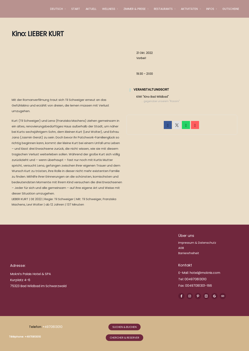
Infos (210, 9)
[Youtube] (206, 296)
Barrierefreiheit (188, 253)
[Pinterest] (198, 296)
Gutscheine (230, 9)
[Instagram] (190, 296)
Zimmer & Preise (134, 9)
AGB (181, 248)
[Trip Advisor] (223, 296)
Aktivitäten (189, 9)
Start (75, 9)
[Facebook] (181, 296)
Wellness (108, 9)
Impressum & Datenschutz (197, 243)
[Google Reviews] (214, 296)
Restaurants (163, 9)
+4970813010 (53, 326)
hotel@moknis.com (205, 272)
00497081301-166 (198, 285)
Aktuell (91, 9)
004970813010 (195, 279)
